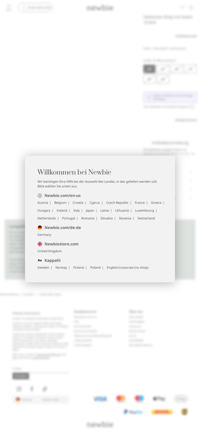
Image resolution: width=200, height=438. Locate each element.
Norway (61, 267)
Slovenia (125, 218)
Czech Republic (117, 202)
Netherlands (47, 218)
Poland (95, 267)
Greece (156, 202)
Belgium (60, 202)
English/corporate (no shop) (127, 267)
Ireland (62, 210)
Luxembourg (144, 210)
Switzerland (146, 218)
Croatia (78, 202)
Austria (43, 202)
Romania (87, 218)
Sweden (43, 267)
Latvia (104, 210)
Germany (44, 234)
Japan (90, 210)
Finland (78, 267)
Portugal (68, 218)
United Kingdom (50, 251)
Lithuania (122, 210)
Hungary (44, 210)
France (140, 202)
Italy (76, 210)
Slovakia (107, 218)
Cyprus (95, 202)
